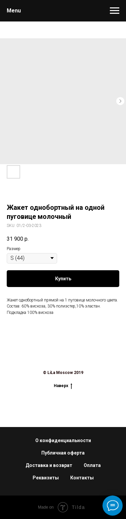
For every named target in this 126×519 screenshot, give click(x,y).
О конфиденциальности (63, 440)
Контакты (82, 477)
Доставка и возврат (49, 465)
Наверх (63, 385)
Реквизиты (46, 477)
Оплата (92, 465)
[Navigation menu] (114, 10)
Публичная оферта (63, 453)
